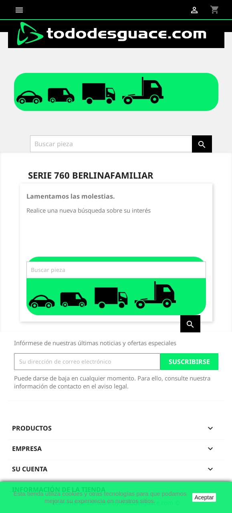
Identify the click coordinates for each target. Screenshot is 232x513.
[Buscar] (112, 143)
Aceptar (204, 497)
